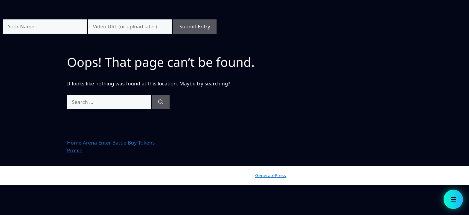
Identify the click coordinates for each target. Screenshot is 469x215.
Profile (74, 150)
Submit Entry (194, 26)
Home (74, 142)
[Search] (161, 102)
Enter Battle (112, 142)
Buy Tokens (141, 142)
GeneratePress (270, 175)
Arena (90, 142)
